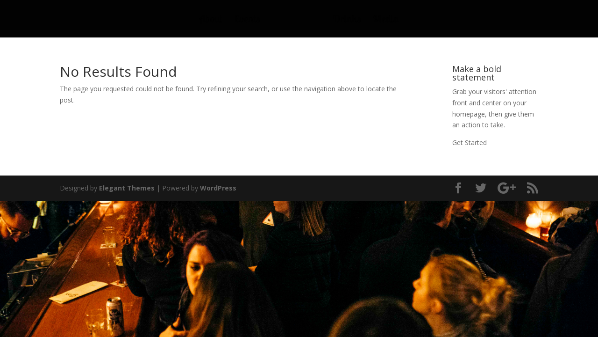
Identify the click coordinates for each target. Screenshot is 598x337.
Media (386, 20)
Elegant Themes (127, 187)
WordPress (218, 187)
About (211, 20)
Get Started (469, 142)
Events (247, 20)
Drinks (346, 20)
